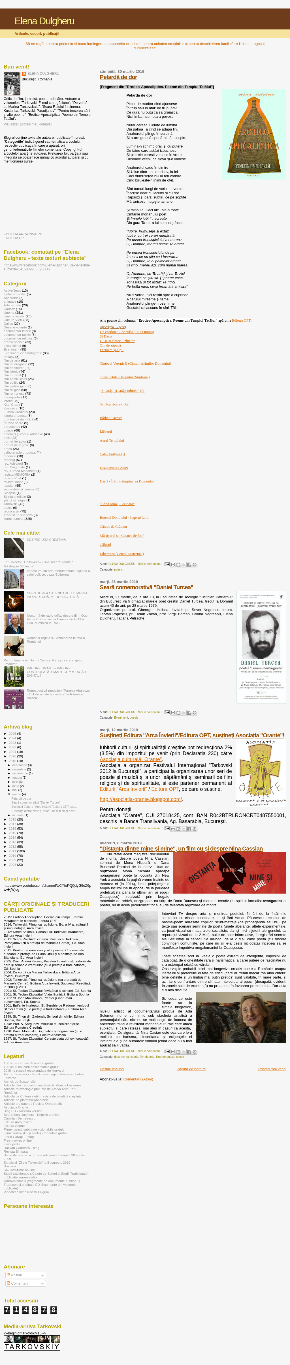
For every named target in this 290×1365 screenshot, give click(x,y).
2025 (13, 733)
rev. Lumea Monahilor (19, 471)
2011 (13, 851)
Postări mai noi (112, 1069)
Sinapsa (10, 493)
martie (17, 794)
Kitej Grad (11, 404)
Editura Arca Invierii (18, 1122)
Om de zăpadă (110, 345)
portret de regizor (16, 445)
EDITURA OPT (15, 238)
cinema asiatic (14, 316)
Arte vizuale (12, 305)
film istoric (11, 371)
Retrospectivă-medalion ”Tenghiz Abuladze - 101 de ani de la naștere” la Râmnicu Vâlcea (58, 694)
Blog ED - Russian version (23, 1111)
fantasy (9, 356)
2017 (13, 824)
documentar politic (17, 334)
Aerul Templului (112, 440)
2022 (13, 747)
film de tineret (14, 367)
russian (9, 485)
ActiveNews (12, 290)
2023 (13, 742)
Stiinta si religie (15, 496)
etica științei (12, 345)
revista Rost (12, 478)
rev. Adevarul (13, 463)
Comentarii (17, 1283)
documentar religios (18, 338)
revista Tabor (13, 482)
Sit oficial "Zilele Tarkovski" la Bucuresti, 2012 (37, 1162)
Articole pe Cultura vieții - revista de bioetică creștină (42, 1096)
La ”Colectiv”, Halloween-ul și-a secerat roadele (38, 562)
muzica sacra (13, 423)
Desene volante (15, 327)
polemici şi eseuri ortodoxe (23, 434)
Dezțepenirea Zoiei (114, 467)
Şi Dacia (106, 336)
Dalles (8, 323)
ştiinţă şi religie (14, 500)
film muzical (12, 375)
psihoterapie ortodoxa (20, 452)
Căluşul (105, 544)
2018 (13, 819)
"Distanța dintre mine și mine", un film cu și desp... (44, 811)
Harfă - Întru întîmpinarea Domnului (127, 481)
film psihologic (14, 386)
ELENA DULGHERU (43, 74)
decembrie (20, 765)
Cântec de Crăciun (113, 526)
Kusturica (11, 408)
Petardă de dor (118, 77)
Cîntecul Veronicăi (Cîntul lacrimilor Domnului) (136, 363)
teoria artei (11, 511)
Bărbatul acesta (111, 418)
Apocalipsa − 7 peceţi (113, 327)
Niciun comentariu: (150, 563)
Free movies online (18, 1140)
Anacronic (11, 298)
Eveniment (121, 717)
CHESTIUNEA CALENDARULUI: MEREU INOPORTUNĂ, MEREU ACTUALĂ (58, 595)
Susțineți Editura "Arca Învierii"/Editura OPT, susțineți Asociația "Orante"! (192, 735)
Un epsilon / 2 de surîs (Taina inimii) (127, 332)
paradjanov (12, 426)
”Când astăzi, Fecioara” (117, 504)
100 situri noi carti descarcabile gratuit (31, 1067)
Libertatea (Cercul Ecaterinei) (122, 554)
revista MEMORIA (17, 474)
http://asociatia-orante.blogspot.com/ (141, 799)
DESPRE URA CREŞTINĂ (46, 539)
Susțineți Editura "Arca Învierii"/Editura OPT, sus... (44, 806)
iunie (16, 786)
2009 (13, 860)
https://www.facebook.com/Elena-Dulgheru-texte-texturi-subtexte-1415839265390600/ (47, 267)
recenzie (10, 456)
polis (7, 437)
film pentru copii (15, 379)
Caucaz (9, 309)
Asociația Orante (16, 1107)
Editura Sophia (14, 1125)
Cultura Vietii (13, 320)
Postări (14, 1275)
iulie (15, 781)
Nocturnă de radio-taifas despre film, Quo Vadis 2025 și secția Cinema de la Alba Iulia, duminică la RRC (57, 619)
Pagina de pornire (191, 1069)
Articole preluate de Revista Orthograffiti (33, 1103)
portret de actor (15, 441)
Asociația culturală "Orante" (131, 759)
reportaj (9, 460)
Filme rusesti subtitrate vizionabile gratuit (34, 1129)
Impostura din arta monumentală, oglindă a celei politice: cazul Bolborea (58, 572)
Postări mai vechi (272, 1069)
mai (15, 790)
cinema (9, 312)
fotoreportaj (12, 397)
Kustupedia (12, 1144)
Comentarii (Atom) (138, 1079)
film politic (11, 382)
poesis (118, 569)
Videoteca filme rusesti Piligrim (26, 1192)
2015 (13, 833)
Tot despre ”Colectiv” (19, 566)
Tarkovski (11, 504)
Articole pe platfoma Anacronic (26, 1100)
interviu (9, 401)
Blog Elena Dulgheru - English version (31, 1114)
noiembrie (19, 769)
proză (8, 448)
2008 (13, 864)
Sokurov (10, 1166)
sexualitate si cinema (19, 489)
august (17, 777)
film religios (12, 390)
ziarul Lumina (14, 518)
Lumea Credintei (16, 412)
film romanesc (165, 1056)
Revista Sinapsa (16, 1151)
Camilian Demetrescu (19, 1118)
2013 (13, 842)
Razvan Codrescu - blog (21, 1148)
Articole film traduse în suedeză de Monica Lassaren (42, 1085)
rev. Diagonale (14, 467)
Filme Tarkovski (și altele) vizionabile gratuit (35, 1133)
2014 (13, 837)
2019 (13, 760)
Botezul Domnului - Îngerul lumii (124, 517)
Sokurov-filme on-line (19, 1170)
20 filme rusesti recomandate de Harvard (34, 1070)
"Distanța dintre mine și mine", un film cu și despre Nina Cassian (181, 848)
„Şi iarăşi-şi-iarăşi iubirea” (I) (122, 390)
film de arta (147, 1056)
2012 (13, 846)
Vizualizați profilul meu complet (28, 124)
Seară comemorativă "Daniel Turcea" (146, 587)
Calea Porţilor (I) (112, 454)
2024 (13, 738)
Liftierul (106, 431)
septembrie (20, 773)
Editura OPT (241, 320)
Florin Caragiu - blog (19, 1136)
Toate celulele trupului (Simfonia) (125, 377)
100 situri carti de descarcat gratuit (29, 1063)
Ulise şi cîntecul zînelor (117, 341)
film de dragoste (15, 364)
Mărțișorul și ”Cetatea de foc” (122, 535)
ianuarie (18, 815)
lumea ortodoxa (15, 415)
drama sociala (14, 342)
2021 (13, 751)
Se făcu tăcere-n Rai (115, 404)
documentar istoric (126, 1056)
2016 (13, 828)
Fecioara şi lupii (111, 350)
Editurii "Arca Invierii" (123, 789)
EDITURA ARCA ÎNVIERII (23, 234)
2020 (13, 756)
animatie (10, 301)
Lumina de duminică (18, 419)
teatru (8, 507)
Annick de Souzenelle (20, 1081)
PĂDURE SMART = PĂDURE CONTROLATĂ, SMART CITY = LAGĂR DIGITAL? (56, 671)
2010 (13, 855)
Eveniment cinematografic (23, 353)
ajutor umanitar (15, 294)
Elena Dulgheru (44, 21)
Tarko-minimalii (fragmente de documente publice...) (42, 1181)
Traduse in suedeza (18, 515)
